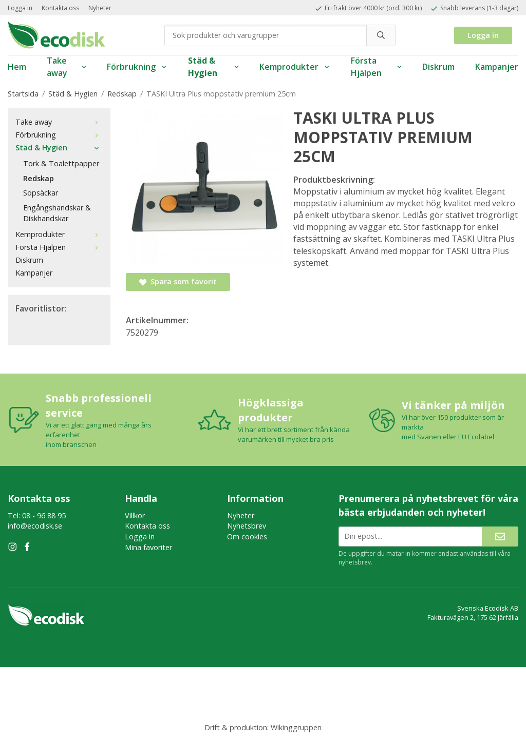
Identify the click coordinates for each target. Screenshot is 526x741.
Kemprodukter (294, 66)
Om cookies (247, 536)
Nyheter (99, 8)
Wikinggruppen (296, 727)
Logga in (20, 8)
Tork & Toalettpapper (61, 163)
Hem (17, 66)
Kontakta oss (60, 8)
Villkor (135, 515)
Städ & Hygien (213, 67)
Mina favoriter (148, 547)
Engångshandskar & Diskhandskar (57, 213)
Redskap (38, 178)
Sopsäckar (40, 193)
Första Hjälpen (376, 67)
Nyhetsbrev (246, 526)
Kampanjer (496, 66)
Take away (66, 67)
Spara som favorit (178, 281)
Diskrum (438, 66)
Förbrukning (137, 66)
